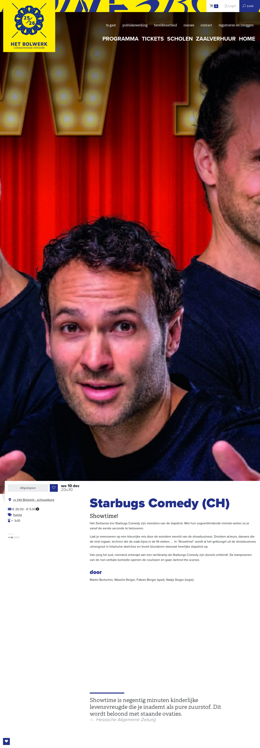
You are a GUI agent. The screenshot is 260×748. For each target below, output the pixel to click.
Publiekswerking (135, 25)
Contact (206, 25)
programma (120, 38)
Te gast (111, 25)
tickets (153, 38)
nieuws (189, 25)
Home (247, 38)
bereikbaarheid (165, 25)
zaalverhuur (216, 38)
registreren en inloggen (236, 25)
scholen (180, 38)
